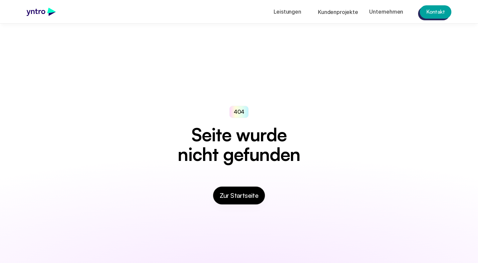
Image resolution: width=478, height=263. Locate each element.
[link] (41, 12)
